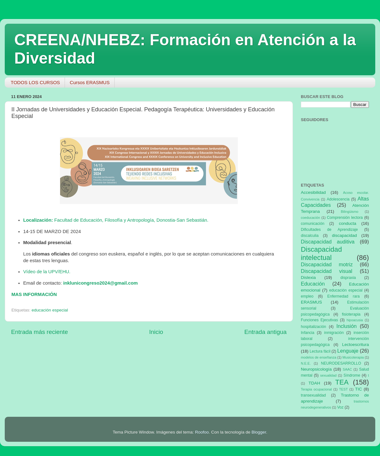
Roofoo (202, 432)
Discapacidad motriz (327, 264)
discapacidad (344, 235)
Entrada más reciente (39, 332)
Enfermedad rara (343, 296)
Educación (313, 284)
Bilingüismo (349, 211)
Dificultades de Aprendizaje (329, 229)
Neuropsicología (316, 369)
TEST (343, 389)
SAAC (347, 369)
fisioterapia (351, 314)
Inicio (156, 332)
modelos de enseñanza (318, 357)
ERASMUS (311, 302)
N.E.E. (306, 363)
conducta (347, 223)
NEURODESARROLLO (341, 363)
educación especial (50, 310)
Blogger (258, 432)
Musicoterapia (353, 357)
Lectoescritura (355, 344)
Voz (340, 407)
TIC (358, 389)
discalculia (310, 235)
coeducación (310, 217)
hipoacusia (354, 320)
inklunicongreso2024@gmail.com (100, 283)
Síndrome (352, 375)
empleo (307, 296)
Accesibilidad (313, 192)
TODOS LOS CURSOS (35, 82)
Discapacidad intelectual (321, 253)
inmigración (334, 332)
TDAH (314, 383)
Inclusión (346, 326)
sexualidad (328, 375)
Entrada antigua (265, 332)
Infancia (307, 332)
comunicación (312, 223)
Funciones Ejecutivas (319, 320)
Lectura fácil (320, 351)
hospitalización (313, 326)
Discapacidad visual (326, 271)
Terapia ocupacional (316, 389)
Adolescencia (338, 199)
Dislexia (308, 277)
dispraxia (348, 277)
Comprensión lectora (345, 217)
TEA (342, 382)
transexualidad (313, 395)
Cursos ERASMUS (90, 82)
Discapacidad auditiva (328, 241)
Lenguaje (347, 351)
